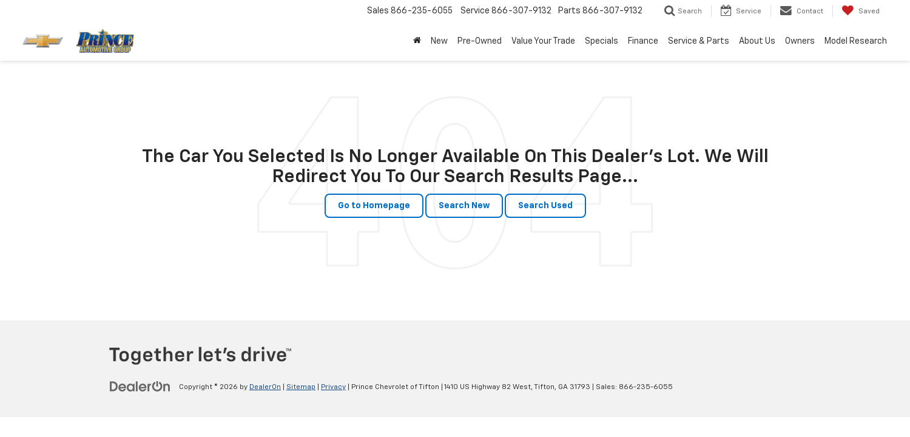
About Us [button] (757, 41)
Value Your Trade (543, 41)
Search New (464, 206)
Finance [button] (643, 41)
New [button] (439, 41)
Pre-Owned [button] (479, 41)
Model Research (855, 41)
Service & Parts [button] (698, 41)
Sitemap (300, 387)
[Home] (417, 41)
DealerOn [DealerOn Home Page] (265, 387)
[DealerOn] (140, 386)
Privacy (333, 387)
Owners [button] (800, 41)
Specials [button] (601, 41)
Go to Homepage (374, 206)
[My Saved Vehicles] (860, 11)
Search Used (545, 206)
